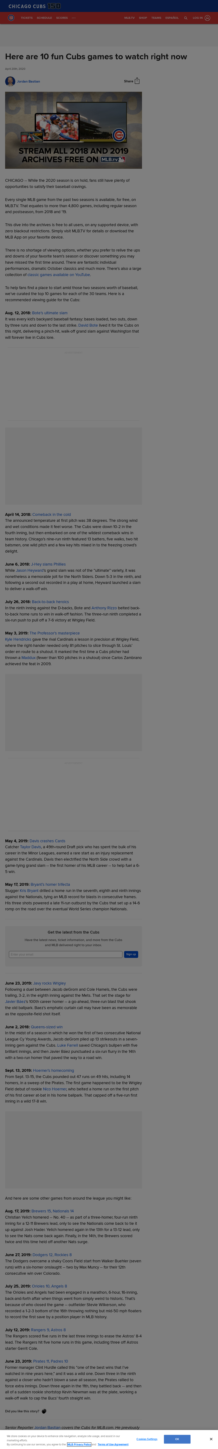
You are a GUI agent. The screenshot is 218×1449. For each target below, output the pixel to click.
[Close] (211, 1439)
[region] (109, 1439)
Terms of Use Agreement (113, 1444)
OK (177, 1439)
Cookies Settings (146, 1439)
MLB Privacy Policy (79, 1444)
